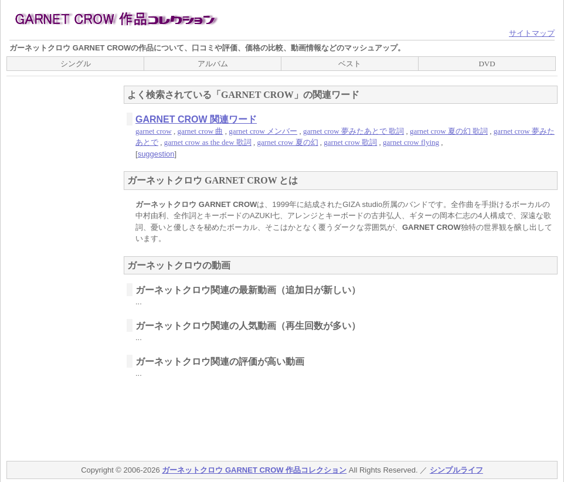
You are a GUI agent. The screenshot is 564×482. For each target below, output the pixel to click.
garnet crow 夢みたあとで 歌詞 (353, 131)
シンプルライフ (456, 470)
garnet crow (153, 131)
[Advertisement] (53, 267)
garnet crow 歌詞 (350, 142)
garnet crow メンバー (263, 131)
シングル (75, 63)
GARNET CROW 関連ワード (196, 119)
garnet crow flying (411, 142)
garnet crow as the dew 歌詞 (208, 142)
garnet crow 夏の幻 (287, 142)
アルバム (213, 63)
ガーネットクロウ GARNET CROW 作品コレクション (254, 470)
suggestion (156, 154)
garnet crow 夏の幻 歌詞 (449, 131)
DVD (486, 63)
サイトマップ (532, 33)
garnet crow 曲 (200, 131)
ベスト (349, 63)
